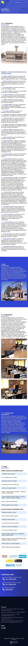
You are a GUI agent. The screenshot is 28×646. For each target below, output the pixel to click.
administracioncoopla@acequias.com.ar (11, 622)
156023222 (12, 584)
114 (6, 579)
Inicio (2, 10)
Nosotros (7, 10)
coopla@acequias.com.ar (7, 615)
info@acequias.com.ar (6, 618)
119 (6, 584)
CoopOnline (17, 2)
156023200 (12, 579)
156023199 (9, 590)
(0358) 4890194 (21, 612)
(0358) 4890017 (11, 612)
